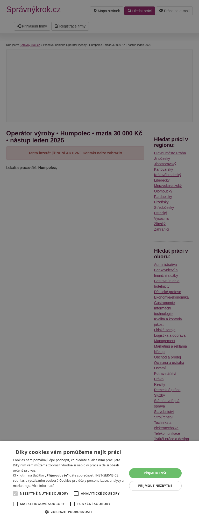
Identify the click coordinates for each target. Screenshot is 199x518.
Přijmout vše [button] (155, 473)
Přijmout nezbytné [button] (155, 486)
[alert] (99, 259)
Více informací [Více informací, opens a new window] (43, 486)
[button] (68, 511)
